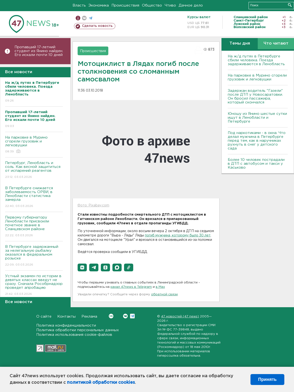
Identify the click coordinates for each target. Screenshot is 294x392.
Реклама (89, 316)
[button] (82, 267)
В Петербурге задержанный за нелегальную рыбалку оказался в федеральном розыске (34, 256)
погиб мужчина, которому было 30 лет (178, 235)
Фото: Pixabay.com (93, 205)
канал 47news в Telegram (131, 287)
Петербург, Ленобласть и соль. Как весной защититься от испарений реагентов (34, 170)
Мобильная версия (78, 18)
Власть (79, 5)
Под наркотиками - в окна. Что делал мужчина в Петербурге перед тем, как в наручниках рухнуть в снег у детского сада (257, 140)
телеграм (90, 18)
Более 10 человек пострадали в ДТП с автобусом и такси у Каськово (256, 163)
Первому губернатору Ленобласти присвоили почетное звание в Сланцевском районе (34, 226)
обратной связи (164, 294)
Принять (267, 379)
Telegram (132, 316)
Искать (290, 5)
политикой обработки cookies (101, 382)
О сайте (43, 316)
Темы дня (239, 43)
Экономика (98, 5)
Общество (152, 5)
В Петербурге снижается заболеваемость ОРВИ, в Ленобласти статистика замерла (34, 197)
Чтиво (170, 5)
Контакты (66, 316)
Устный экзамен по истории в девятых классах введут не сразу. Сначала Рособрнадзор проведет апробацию (34, 285)
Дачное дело (191, 5)
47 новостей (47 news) (180, 316)
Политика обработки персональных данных (77, 330)
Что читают (276, 43)
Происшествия (125, 5)
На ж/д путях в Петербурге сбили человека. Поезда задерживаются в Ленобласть (256, 60)
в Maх (160, 287)
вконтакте (84, 18)
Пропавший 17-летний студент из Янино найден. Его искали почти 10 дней (39, 51)
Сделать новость (97, 25)
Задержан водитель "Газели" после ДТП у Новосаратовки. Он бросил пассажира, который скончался (255, 96)
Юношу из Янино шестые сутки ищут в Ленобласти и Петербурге (257, 117)
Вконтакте (111, 316)
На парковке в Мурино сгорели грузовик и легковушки (34, 145)
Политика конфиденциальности (66, 325)
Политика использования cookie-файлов (74, 334)
